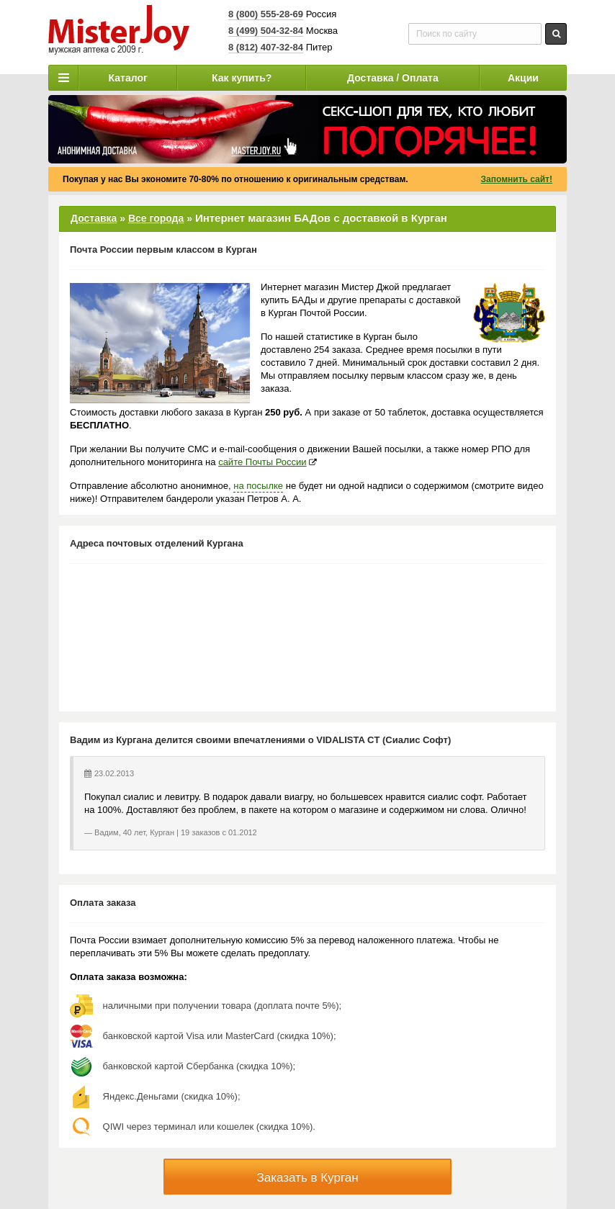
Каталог (128, 78)
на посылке (258, 485)
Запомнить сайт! (516, 179)
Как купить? (241, 78)
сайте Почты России (262, 462)
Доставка (94, 218)
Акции (523, 78)
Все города (156, 218)
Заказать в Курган (307, 1178)
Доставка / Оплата (393, 78)
